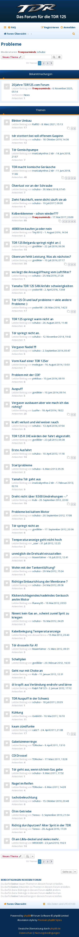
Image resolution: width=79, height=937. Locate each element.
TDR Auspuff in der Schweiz (30, 698)
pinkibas (36, 378)
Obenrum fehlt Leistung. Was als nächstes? (41, 257)
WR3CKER (37, 842)
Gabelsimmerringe (24, 742)
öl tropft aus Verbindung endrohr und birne (42, 685)
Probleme (11, 44)
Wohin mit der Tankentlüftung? (33, 568)
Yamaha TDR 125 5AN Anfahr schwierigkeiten (42, 286)
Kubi (34, 500)
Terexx (36, 815)
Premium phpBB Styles (50, 920)
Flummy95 (37, 603)
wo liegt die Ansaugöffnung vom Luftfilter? (41, 272)
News (27, 95)
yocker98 (37, 289)
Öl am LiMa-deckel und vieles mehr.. (36, 839)
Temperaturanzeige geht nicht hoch (37, 540)
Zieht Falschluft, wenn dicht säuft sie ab (39, 200)
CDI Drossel (19, 756)
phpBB (27, 915)
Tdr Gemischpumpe (25, 150)
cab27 (35, 730)
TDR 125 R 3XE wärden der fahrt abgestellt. (41, 436)
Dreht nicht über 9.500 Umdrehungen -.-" (40, 496)
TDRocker (37, 745)
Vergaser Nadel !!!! (24, 347)
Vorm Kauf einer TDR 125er (30, 361)
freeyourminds (27, 52)
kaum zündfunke (23, 726)
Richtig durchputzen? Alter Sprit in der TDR (41, 825)
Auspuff (17, 389)
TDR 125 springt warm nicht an (32, 319)
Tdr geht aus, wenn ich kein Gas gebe (37, 769)
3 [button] (47, 63)
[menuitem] (12, 27)
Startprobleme (22, 465)
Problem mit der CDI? (26, 375)
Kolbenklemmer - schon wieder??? (35, 214)
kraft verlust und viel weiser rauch (35, 422)
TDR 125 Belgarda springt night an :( (36, 243)
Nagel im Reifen (22, 783)
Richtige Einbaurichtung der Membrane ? (39, 581)
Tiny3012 (37, 232)
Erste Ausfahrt (22, 450)
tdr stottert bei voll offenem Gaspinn (37, 136)
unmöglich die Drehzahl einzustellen (36, 554)
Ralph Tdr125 (39, 688)
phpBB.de (55, 928)
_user (35, 543)
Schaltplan (19, 659)
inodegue (37, 364)
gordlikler (37, 246)
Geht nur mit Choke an (27, 671)
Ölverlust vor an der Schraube (32, 186)
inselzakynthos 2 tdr (43, 153)
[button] (51, 63)
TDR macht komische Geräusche (33, 167)
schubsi (41, 52)
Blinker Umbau (21, 121)
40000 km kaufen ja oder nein (32, 229)
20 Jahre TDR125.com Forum (30, 85)
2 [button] (43, 63)
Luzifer (36, 410)
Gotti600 (36, 716)
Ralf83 (35, 124)
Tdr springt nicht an (25, 526)
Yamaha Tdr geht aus (26, 479)
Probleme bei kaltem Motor (30, 512)
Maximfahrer (39, 557)
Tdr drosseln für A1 (25, 645)
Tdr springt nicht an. (26, 333)
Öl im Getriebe (22, 811)
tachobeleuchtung (24, 797)
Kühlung (17, 712)
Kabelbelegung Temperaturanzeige (36, 631)
